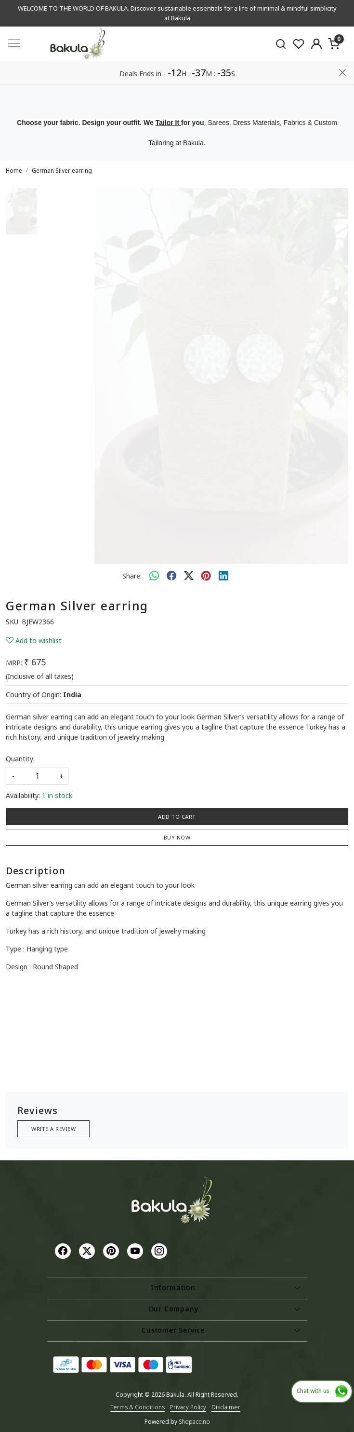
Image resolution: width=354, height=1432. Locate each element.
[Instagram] (160, 1250)
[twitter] (188, 576)
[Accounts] (316, 44)
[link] (281, 44)
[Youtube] (136, 1250)
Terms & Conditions (137, 1407)
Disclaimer (225, 1407)
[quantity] (37, 776)
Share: (132, 575)
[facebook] (171, 576)
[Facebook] (64, 1250)
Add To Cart (177, 816)
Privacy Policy (188, 1407)
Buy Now (177, 837)
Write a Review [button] (53, 1128)
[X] (88, 1250)
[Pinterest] (112, 1250)
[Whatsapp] (154, 576)
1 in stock (57, 795)
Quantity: (20, 758)
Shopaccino (194, 1422)
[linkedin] (223, 576)
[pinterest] (206, 576)
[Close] (342, 72)
